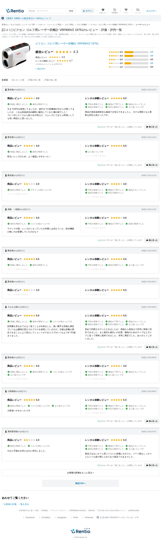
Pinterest (87, 517)
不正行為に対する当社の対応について (111, 510)
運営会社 (91, 510)
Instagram (60, 517)
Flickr (74, 517)
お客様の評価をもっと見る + (80, 473)
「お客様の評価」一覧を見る (15, 504)
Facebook (28, 517)
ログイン (88, 11)
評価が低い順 (50, 80)
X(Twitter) (44, 517)
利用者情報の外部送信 (77, 510)
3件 (151, 63)
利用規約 (44, 510)
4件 (151, 52)
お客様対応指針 (133, 510)
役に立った (152, 127)
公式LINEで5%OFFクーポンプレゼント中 (118, 517)
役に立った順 (18, 80)
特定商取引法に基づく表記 (29, 510)
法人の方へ (151, 11)
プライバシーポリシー (59, 510)
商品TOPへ (40, 69)
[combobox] (51, 11)
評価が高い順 (34, 80)
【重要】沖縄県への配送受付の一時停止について (28, 18)
